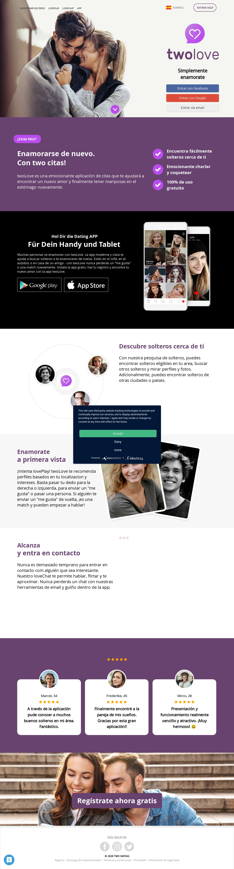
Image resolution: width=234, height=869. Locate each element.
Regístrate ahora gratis (117, 801)
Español (178, 7)
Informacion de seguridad (164, 860)
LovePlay (53, 8)
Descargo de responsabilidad (84, 860)
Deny (117, 442)
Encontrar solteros (32, 8)
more (118, 450)
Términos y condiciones (117, 860)
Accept (118, 433)
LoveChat (68, 8)
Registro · (61, 860)
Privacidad (140, 860)
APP (79, 8)
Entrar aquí (205, 7)
